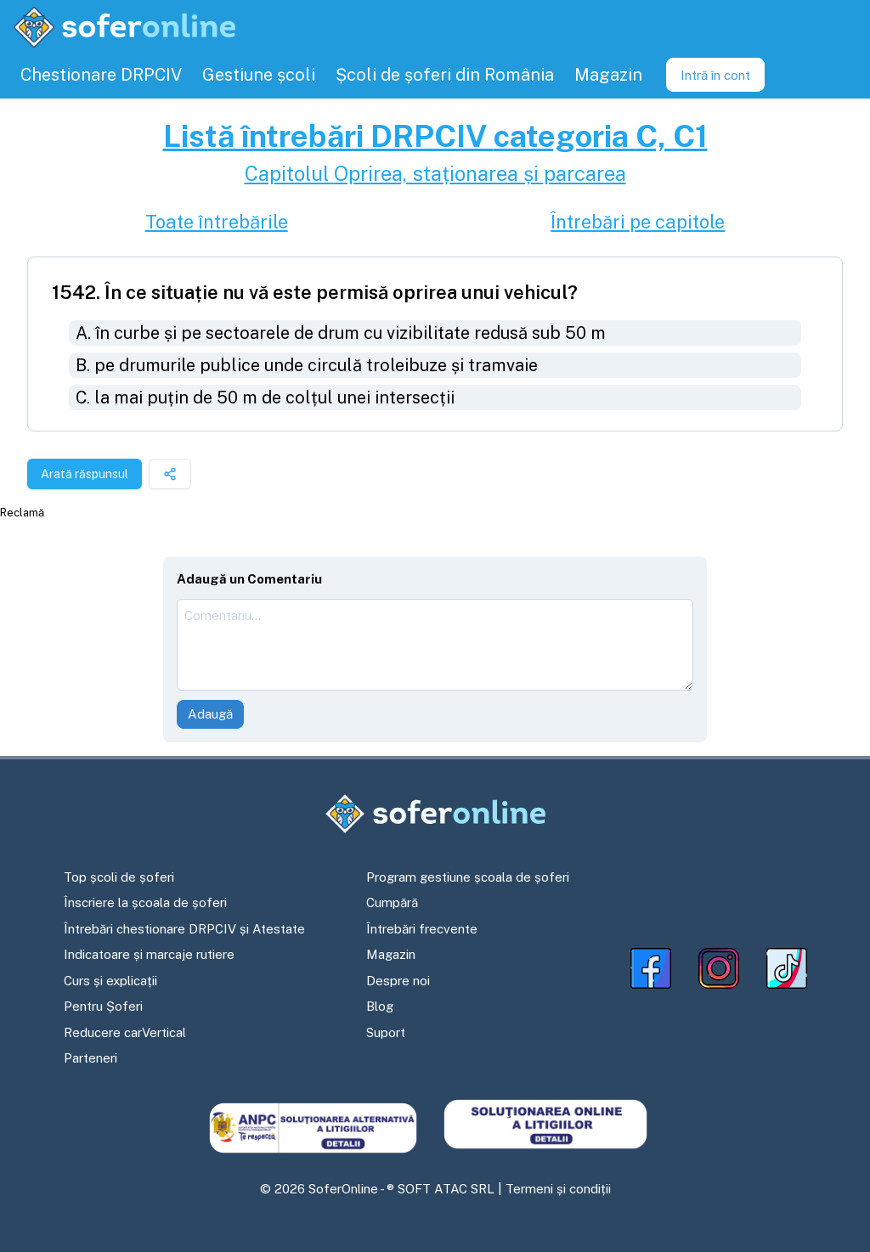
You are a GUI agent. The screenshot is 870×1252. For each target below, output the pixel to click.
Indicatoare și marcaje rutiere (149, 954)
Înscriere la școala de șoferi (145, 902)
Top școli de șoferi (119, 877)
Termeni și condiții (558, 1189)
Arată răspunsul (84, 474)
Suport (385, 1032)
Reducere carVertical (125, 1032)
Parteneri (90, 1058)
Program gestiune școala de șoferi (467, 877)
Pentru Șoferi (103, 1006)
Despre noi (398, 980)
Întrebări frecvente (421, 929)
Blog (379, 1006)
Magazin (390, 954)
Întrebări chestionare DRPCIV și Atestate (184, 929)
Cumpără (392, 902)
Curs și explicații (110, 980)
